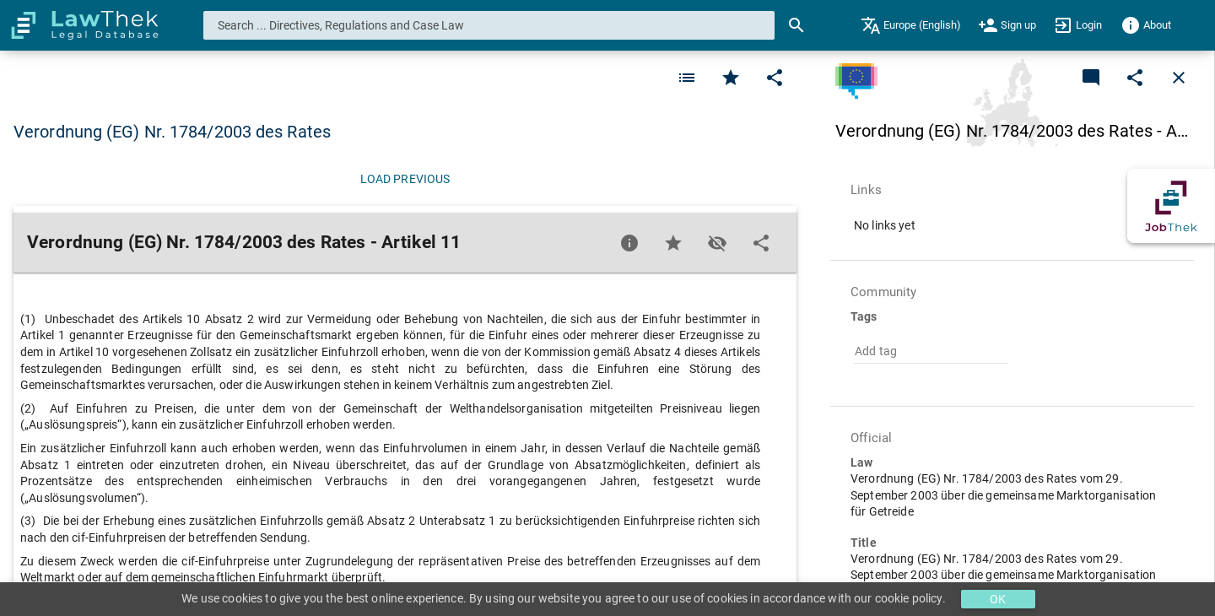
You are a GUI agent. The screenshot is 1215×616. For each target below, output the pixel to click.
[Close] (1179, 78)
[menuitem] (910, 25)
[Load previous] (405, 179)
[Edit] (774, 78)
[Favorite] (687, 78)
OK (998, 599)
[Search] (796, 25)
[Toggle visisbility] (717, 243)
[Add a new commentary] (1091, 78)
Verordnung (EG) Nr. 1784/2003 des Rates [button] (172, 131)
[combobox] (489, 25)
